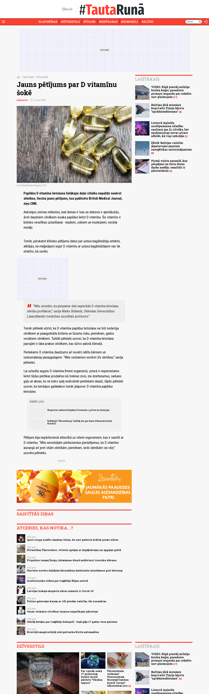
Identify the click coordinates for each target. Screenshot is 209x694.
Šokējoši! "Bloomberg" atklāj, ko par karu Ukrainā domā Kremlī (79, 422)
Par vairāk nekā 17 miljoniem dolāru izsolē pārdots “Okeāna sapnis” (91, 676)
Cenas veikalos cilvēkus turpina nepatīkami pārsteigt (62, 611)
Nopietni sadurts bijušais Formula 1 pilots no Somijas (78, 410)
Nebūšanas (108, 21)
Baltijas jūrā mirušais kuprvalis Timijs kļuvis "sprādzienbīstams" (167, 108)
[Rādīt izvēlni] (3, 21)
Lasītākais (147, 79)
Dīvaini (89, 21)
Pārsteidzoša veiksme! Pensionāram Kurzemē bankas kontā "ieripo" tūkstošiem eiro (118, 678)
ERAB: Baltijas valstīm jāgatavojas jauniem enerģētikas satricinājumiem (171, 146)
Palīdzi (148, 21)
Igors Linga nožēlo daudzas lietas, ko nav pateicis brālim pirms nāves (72, 539)
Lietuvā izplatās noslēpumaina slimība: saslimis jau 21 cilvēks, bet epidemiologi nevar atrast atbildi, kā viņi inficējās (170, 129)
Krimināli (129, 21)
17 (175, 97)
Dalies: (62, 461)
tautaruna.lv (22, 100)
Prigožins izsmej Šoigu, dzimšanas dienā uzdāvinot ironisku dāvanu (72, 560)
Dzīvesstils (70, 21)
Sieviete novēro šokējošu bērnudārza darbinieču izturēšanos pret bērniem (75, 570)
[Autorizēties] (205, 21)
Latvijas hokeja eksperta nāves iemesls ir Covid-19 (60, 591)
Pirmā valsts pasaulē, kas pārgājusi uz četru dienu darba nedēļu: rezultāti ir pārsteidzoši (169, 165)
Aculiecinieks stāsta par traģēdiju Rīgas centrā (57, 580)
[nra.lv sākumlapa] (67, 9)
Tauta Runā (28, 77)
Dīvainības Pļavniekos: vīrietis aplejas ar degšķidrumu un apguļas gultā (74, 550)
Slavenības (48, 21)
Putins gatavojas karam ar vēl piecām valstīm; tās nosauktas (66, 601)
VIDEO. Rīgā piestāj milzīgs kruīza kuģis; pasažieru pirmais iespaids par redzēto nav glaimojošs (171, 92)
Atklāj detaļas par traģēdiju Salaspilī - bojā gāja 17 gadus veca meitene (72, 621)
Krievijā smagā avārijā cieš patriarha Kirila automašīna (63, 632)
